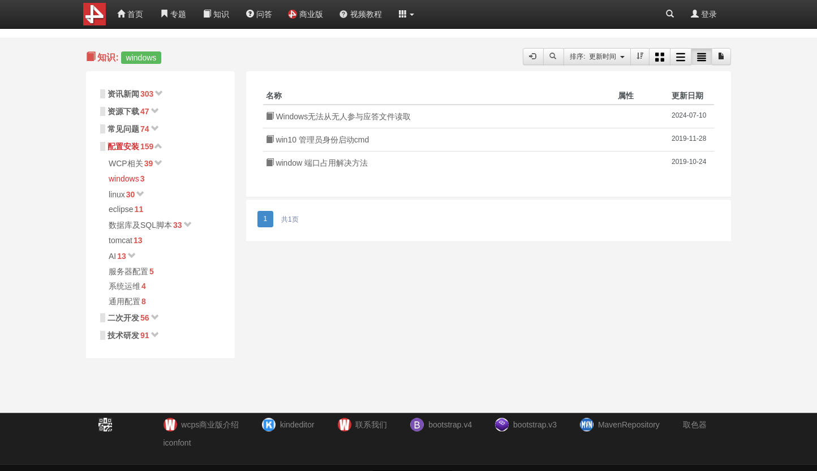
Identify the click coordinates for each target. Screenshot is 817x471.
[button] (406, 14)
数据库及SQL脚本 (140, 225)
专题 (173, 14)
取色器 (695, 424)
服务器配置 (128, 271)
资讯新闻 (123, 93)
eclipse (121, 209)
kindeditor (297, 424)
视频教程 (360, 14)
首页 (130, 14)
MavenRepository (629, 424)
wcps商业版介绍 (210, 424)
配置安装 (123, 146)
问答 (259, 14)
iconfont (177, 442)
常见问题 (123, 128)
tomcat (120, 240)
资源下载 (123, 111)
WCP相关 (126, 163)
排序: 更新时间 (597, 57)
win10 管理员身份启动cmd (317, 139)
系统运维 (124, 286)
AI (112, 256)
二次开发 (123, 317)
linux (117, 194)
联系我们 (371, 424)
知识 (216, 14)
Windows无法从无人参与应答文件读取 (338, 116)
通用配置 (124, 301)
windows (124, 178)
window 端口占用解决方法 (317, 162)
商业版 (305, 14)
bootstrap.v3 (535, 424)
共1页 (290, 219)
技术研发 (123, 335)
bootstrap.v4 (450, 424)
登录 (704, 14)
